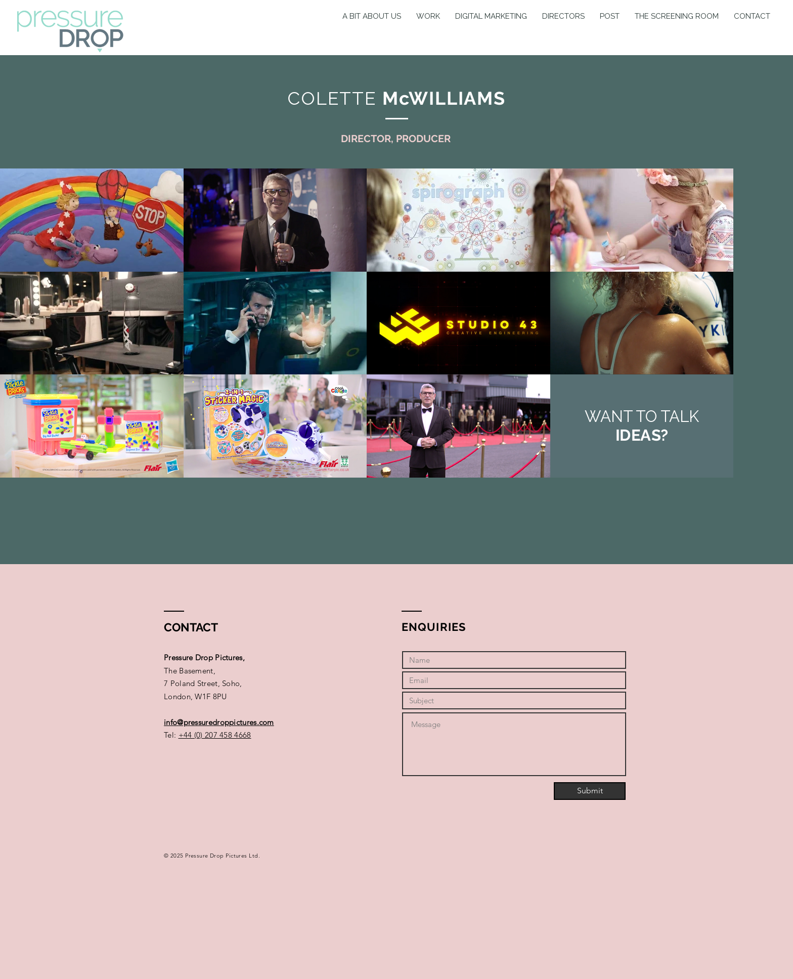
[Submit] (590, 791)
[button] (563, 16)
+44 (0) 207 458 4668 (215, 735)
